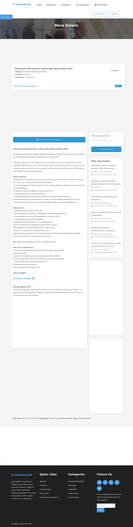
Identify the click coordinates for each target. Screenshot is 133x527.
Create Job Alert (45, 489)
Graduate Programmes (76, 481)
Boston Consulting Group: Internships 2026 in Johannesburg (106, 213)
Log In (113, 14)
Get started (33, 295)
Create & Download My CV (49, 497)
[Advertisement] (68, 52)
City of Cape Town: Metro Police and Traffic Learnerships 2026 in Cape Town (106, 244)
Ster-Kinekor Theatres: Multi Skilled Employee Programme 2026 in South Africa (106, 182)
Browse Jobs (44, 493)
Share (118, 86)
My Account (102, 5)
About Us (43, 481)
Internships (72, 485)
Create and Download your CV (49, 139)
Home (39, 5)
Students (66, 5)
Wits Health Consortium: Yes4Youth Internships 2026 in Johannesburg (103, 167)
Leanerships (72, 489)
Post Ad (99, 14)
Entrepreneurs (83, 5)
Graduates (52, 5)
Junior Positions (73, 497)
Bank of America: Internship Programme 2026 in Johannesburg (103, 229)
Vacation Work (73, 493)
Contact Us (43, 485)
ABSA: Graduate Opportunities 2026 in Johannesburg (104, 198)
